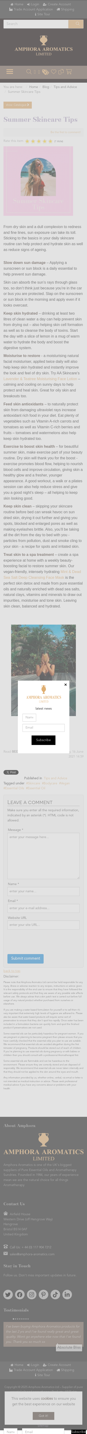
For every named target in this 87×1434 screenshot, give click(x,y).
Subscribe (43, 740)
